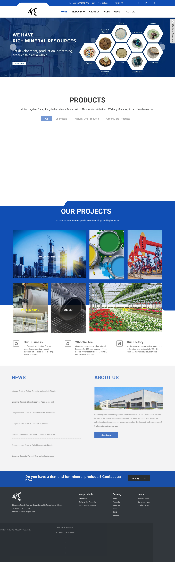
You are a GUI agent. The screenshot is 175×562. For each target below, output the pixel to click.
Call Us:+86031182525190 (112, 3)
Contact (131, 11)
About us (94, 11)
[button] (13, 47)
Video (106, 11)
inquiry (139, 478)
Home (64, 11)
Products (78, 11)
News (118, 11)
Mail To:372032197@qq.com (84, 3)
